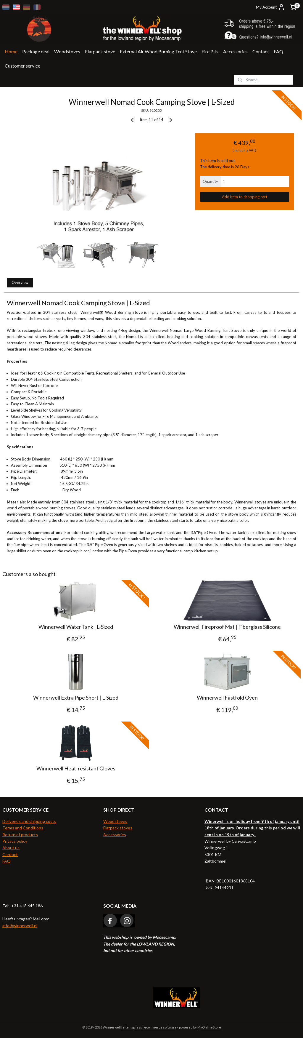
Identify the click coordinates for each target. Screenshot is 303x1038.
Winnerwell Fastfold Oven (227, 698)
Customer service (22, 65)
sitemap (129, 1027)
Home (11, 51)
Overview (20, 282)
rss (139, 1027)
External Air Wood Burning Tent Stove (158, 51)
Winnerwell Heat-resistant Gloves (75, 769)
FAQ (278, 51)
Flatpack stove (100, 51)
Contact (260, 51)
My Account (270, 7)
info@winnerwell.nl (19, 925)
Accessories (235, 51)
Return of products (20, 834)
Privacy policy (14, 841)
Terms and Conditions (22, 827)
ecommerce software (160, 1027)
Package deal (35, 51)
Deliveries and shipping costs (29, 821)
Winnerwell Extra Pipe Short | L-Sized (75, 698)
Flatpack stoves (117, 827)
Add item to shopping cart (244, 196)
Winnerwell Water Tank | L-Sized (75, 627)
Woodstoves (67, 51)
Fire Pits (210, 51)
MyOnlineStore (209, 1027)
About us (11, 847)
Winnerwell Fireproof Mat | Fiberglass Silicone (227, 627)
